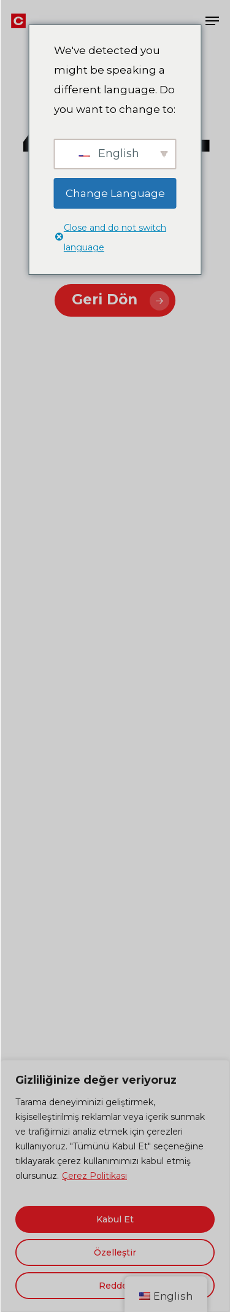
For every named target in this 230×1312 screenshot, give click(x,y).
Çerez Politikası (94, 1175)
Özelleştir (115, 1252)
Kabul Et (115, 1219)
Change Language (115, 193)
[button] (212, 21)
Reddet (115, 1285)
